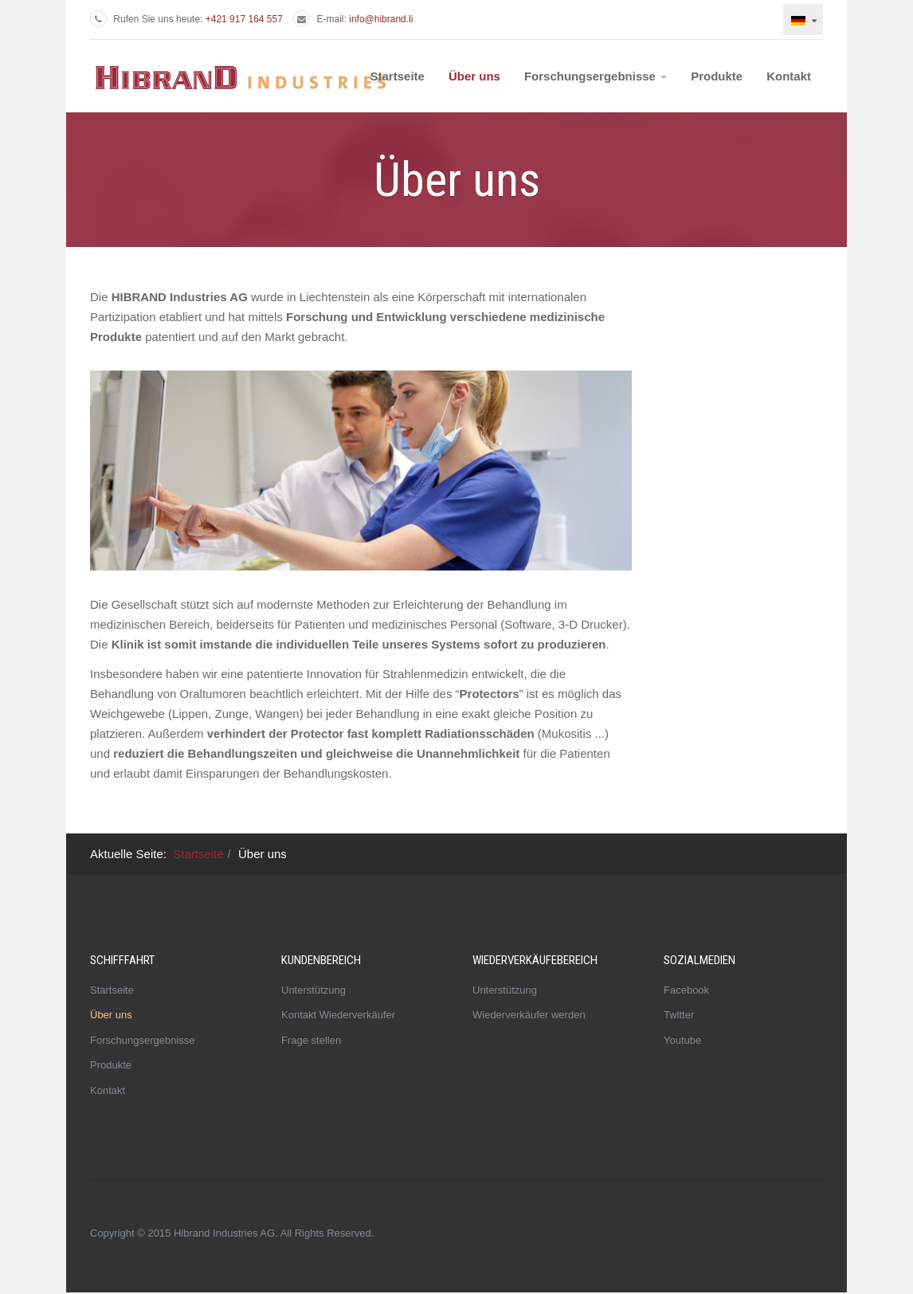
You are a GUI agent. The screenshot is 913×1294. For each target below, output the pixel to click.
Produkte (717, 76)
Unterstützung (313, 990)
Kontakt (788, 76)
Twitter (679, 1015)
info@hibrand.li (381, 19)
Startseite (397, 76)
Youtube (682, 1040)
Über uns (474, 76)
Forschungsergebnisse (595, 76)
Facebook (686, 990)
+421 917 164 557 (244, 19)
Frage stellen (311, 1040)
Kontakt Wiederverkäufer (338, 1015)
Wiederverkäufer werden (529, 1015)
